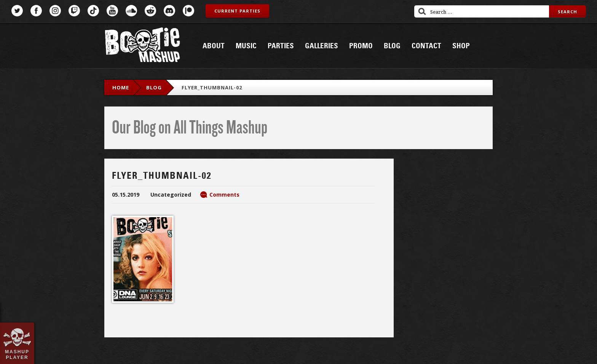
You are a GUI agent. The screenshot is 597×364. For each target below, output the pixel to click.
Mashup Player (17, 354)
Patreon (188, 10)
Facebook (36, 10)
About (214, 46)
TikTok (93, 10)
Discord (169, 10)
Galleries (321, 46)
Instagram (55, 10)
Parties (281, 46)
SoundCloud (131, 10)
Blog (392, 46)
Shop (461, 46)
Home (120, 87)
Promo (361, 46)
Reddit (150, 10)
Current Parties (237, 11)
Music (246, 46)
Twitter (17, 10)
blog (154, 87)
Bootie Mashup (142, 46)
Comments (224, 194)
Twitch (74, 10)
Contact (426, 46)
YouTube (112, 10)
